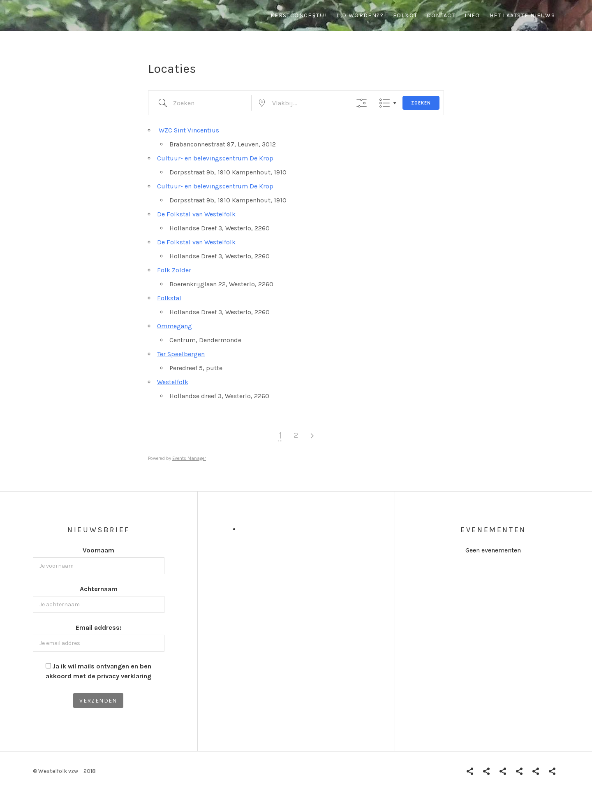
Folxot (405, 15)
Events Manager (189, 458)
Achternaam (99, 589)
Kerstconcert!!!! (299, 15)
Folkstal (169, 298)
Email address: (99, 627)
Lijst (384, 103)
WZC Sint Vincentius (188, 130)
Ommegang (174, 326)
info (472, 15)
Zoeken (421, 103)
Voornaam (98, 550)
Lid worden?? (360, 15)
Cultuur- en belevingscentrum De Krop (215, 158)
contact (441, 15)
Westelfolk (172, 382)
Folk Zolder (174, 270)
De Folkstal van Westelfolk (196, 214)
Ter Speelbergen (181, 354)
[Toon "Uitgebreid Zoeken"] (361, 103)
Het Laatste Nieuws (522, 15)
